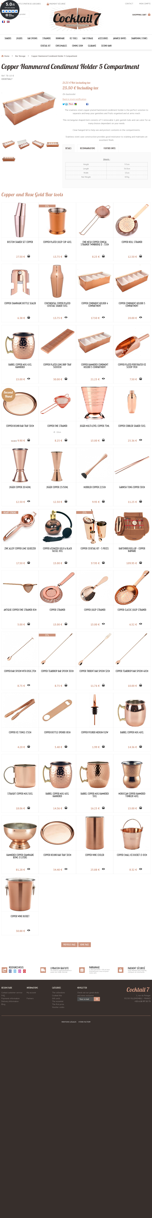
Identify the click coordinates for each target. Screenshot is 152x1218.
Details (68, 148)
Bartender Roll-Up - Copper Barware (95, 672)
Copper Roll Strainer (20, 303)
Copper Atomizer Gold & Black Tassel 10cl (20, 672)
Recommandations (87, 148)
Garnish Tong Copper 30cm (57, 610)
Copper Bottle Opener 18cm (20, 916)
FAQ (3, 1179)
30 (20, 440)
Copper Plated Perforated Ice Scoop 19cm (95, 427)
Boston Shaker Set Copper (20, 242)
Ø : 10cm (57, 493)
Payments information (10, 1182)
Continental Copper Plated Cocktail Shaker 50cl (95, 304)
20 (57, 379)
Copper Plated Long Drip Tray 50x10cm (20, 427)
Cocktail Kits (57, 1179)
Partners (30, 1182)
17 (20, 379)
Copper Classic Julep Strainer (20, 794)
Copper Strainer (57, 732)
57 (58, 685)
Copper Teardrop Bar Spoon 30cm (95, 794)
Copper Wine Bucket (95, 1100)
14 (95, 931)
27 (20, 256)
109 (94, 685)
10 (57, 869)
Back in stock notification (74, 99)
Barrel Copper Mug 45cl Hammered (94, 365)
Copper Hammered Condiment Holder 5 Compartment (70, 66)
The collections (58, 1176)
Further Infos (110, 148)
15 (95, 379)
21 (57, 440)
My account (31, 1176)
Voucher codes (58, 1191)
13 (57, 256)
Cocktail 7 (138, 1173)
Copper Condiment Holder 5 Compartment (57, 365)
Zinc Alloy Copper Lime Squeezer (95, 610)
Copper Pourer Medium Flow (57, 916)
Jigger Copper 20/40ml (57, 548)
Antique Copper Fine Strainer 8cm (20, 732)
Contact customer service (11, 1176)
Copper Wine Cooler (20, 1100)
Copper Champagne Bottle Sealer (57, 303)
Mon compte (145, 4)
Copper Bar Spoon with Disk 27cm (58, 794)
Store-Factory (84, 1206)
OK (97, 1183)
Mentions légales (69, 1206)
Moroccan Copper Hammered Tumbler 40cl (20, 1040)
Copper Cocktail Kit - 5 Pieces (57, 671)
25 (20, 563)
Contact (129, 4)
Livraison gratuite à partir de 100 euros (23, 4)
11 (57, 624)
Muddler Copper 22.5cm (20, 610)
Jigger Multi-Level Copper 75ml (95, 487)
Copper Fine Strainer (58, 487)
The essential (57, 1185)
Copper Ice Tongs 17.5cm (95, 855)
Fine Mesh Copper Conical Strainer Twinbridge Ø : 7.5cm (95, 243)
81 (57, 1053)
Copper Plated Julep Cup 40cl (57, 242)
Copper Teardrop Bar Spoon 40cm (57, 855)
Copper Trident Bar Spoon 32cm (20, 855)
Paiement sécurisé (57, 4)
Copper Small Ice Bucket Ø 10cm (57, 1100)
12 (20, 318)
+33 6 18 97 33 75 (143, 1185)
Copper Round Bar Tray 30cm (20, 487)
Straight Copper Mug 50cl (20, 977)
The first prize (58, 1188)
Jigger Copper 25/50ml (95, 548)
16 (95, 992)
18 (20, 992)
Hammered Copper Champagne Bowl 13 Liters (57, 1040)
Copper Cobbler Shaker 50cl (20, 548)
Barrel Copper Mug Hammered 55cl (94, 977)
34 (14, 502)
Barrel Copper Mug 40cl (95, 916)
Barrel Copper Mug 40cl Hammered (57, 978)
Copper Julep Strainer (95, 732)
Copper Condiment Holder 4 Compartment (20, 365)
